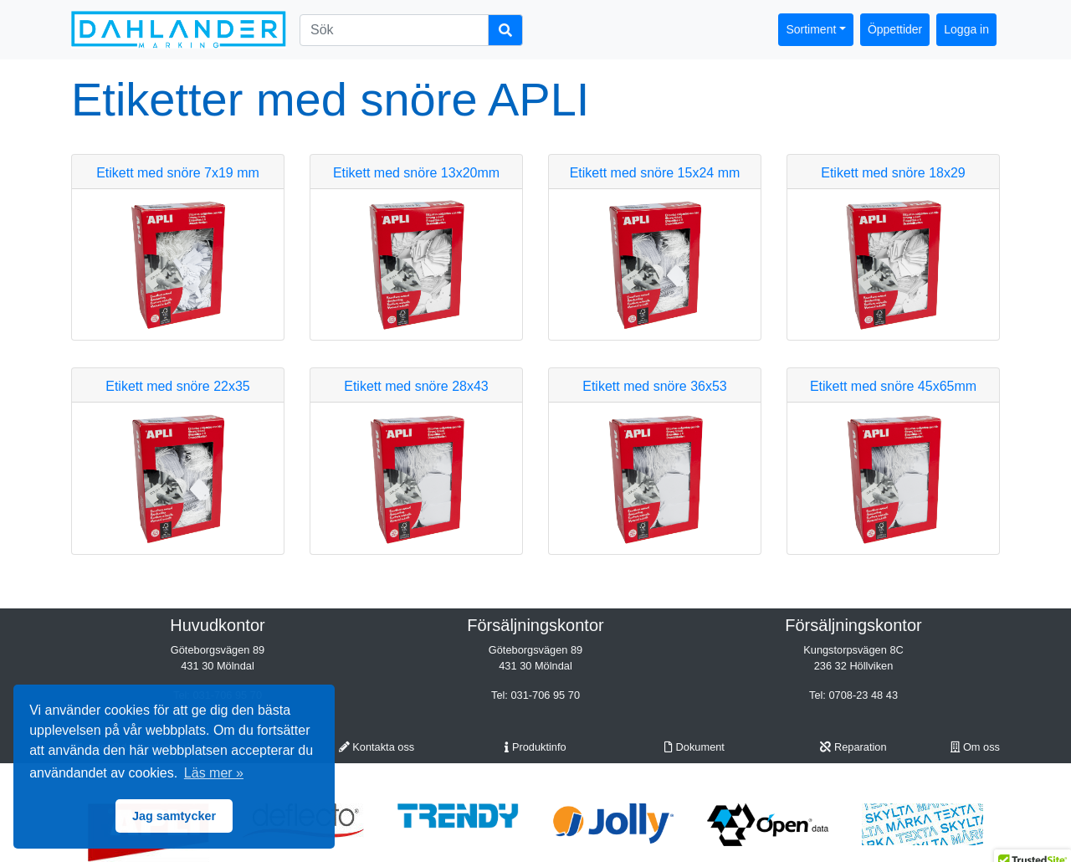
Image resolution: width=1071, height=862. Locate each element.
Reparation (853, 747)
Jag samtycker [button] (174, 816)
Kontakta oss (377, 747)
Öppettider (895, 29)
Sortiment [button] (811, 29)
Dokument (694, 747)
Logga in (966, 29)
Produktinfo (535, 747)
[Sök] (394, 30)
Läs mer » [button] (213, 773)
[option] (458, 816)
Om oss (975, 747)
